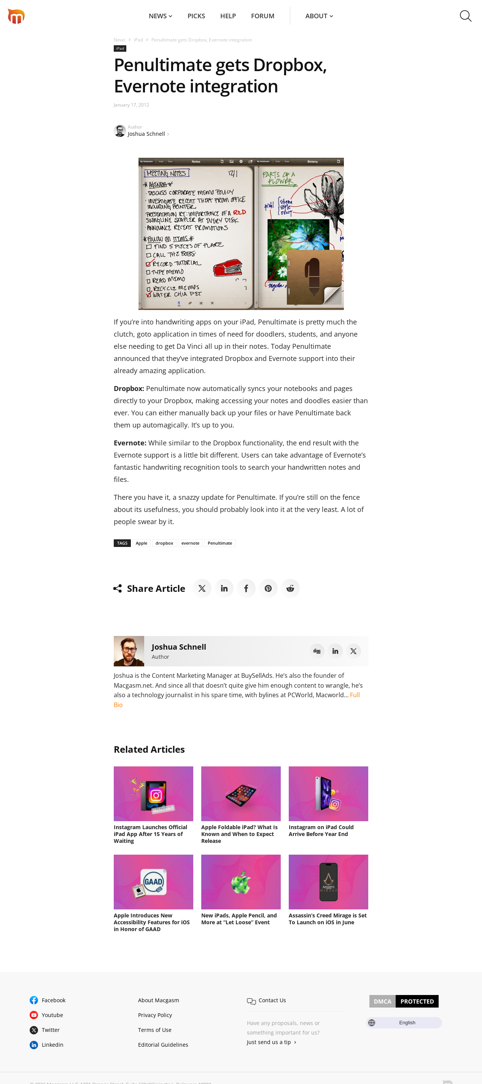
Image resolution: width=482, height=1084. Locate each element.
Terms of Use (155, 1029)
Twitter (51, 1029)
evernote (190, 543)
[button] (466, 16)
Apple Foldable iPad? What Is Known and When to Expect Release (239, 833)
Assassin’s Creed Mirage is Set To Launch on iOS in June (328, 919)
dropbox (164, 543)
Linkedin (53, 1044)
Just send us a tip (269, 1042)
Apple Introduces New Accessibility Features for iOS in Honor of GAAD (152, 922)
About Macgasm (158, 1000)
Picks (196, 15)
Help (228, 15)
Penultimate (220, 543)
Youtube (52, 1015)
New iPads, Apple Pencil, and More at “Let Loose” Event (239, 919)
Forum (263, 15)
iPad (138, 40)
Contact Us (272, 1000)
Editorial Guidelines (163, 1044)
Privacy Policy (155, 1015)
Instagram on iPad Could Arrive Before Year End (321, 830)
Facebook (53, 1000)
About (316, 15)
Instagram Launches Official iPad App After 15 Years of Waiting (150, 833)
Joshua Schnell (146, 133)
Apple (141, 543)
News (158, 15)
